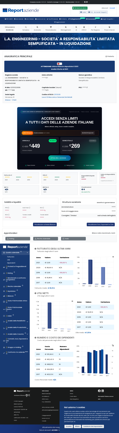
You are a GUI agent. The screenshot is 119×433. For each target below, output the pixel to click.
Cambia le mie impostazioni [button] (92, 426)
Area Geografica (74, 399)
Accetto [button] (68, 426)
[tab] (16, 253)
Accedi (112, 8)
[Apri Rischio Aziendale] (45, 239)
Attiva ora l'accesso (60, 158)
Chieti (14, 100)
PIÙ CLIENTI (9, 19)
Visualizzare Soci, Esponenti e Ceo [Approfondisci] (100, 224)
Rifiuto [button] (77, 426)
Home (71, 393)
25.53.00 (57, 94)
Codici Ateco (73, 396)
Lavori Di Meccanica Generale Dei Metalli (57, 97)
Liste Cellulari (29, 19)
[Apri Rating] (17, 239)
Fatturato (10, 257)
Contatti (44, 421)
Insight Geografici (107, 19)
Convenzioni (91, 19)
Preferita (109, 56)
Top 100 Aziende (52, 19)
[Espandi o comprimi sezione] (27, 252)
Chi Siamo (63, 19)
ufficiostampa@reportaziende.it (50, 410)
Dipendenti (11, 263)
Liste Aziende (18, 19)
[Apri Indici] (73, 239)
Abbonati (105, 8)
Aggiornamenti (59, 22)
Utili (8, 260)
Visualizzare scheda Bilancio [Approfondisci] (45, 224)
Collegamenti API (74, 19)
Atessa (7, 100)
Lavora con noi (40, 19)
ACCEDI (54, 430)
